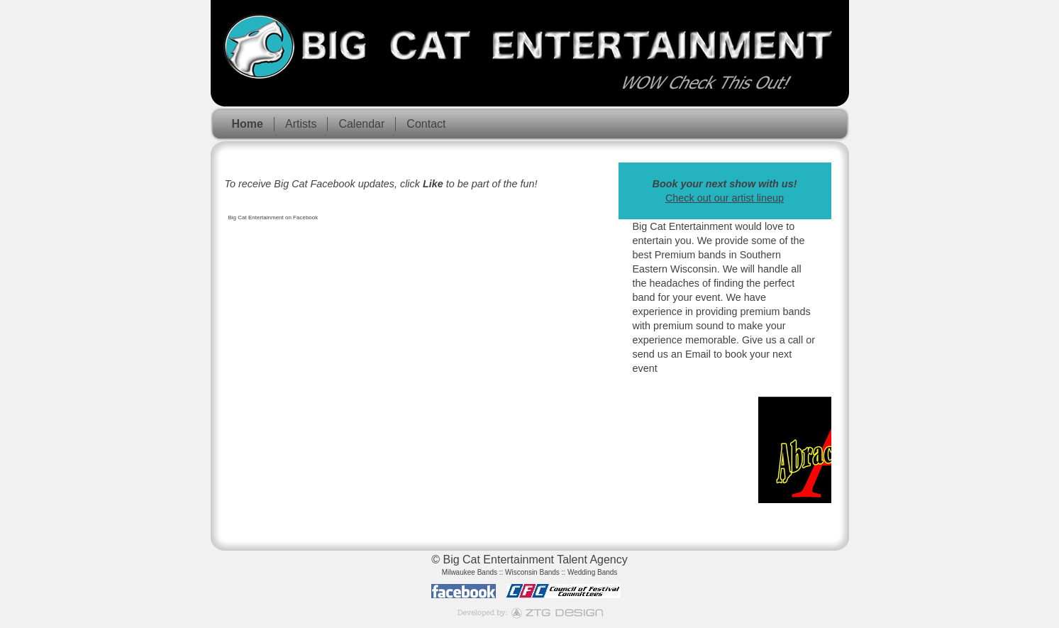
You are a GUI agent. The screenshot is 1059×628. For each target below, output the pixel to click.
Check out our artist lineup (724, 198)
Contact (425, 124)
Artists (300, 124)
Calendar (361, 124)
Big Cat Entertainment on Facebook (273, 217)
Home (247, 124)
